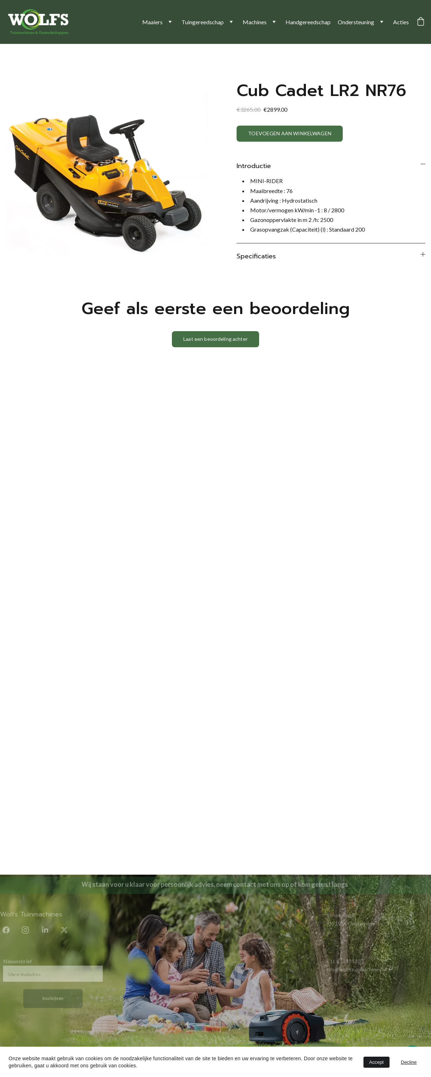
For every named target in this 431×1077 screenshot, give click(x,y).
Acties (401, 22)
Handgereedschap (308, 22)
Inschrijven (53, 997)
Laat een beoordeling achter (215, 339)
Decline (409, 1062)
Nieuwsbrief (19, 962)
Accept (376, 1062)
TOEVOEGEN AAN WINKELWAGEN (289, 133)
